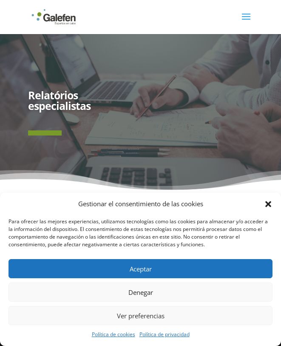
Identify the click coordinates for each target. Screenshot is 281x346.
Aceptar (141, 269)
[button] (268, 204)
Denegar (140, 292)
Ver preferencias (141, 315)
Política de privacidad (164, 334)
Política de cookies (113, 334)
